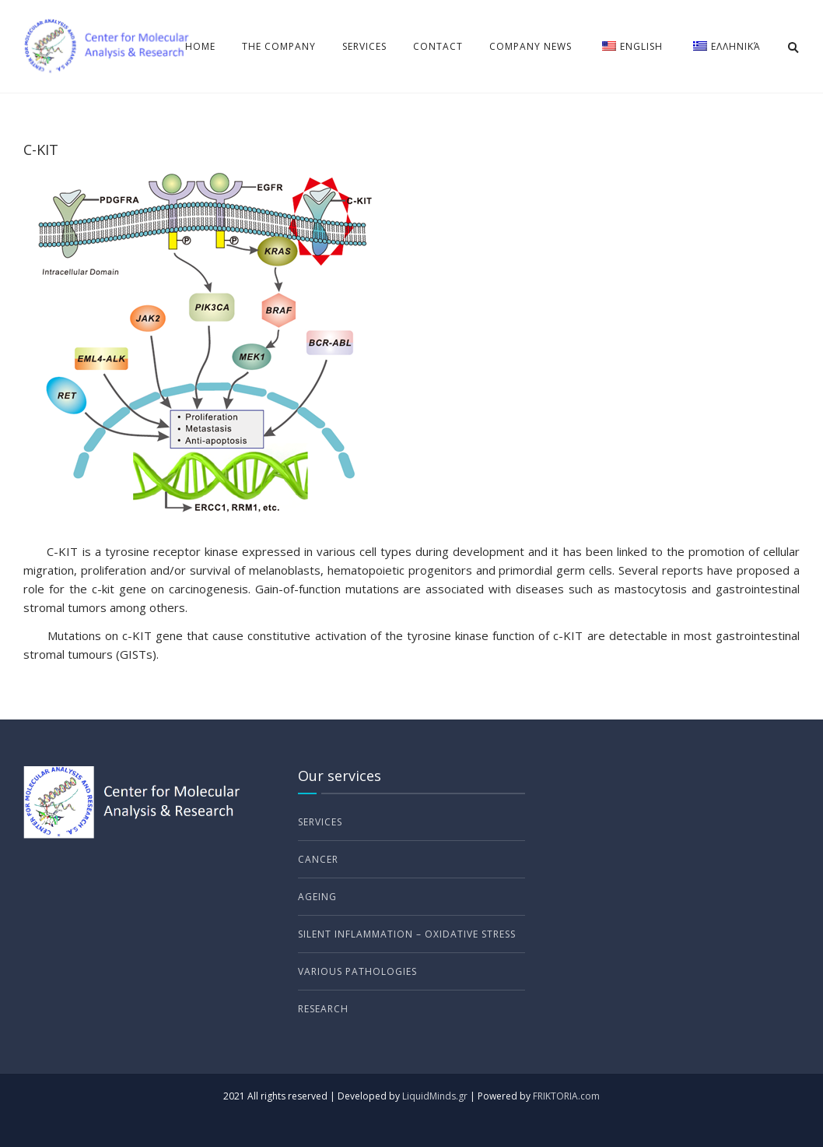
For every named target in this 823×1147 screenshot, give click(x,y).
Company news (530, 46)
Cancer (318, 859)
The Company (279, 46)
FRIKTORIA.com (566, 1096)
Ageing (317, 896)
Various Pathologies (357, 971)
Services (364, 46)
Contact (438, 46)
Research (323, 1008)
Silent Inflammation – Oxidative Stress (407, 934)
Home (200, 46)
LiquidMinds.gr (435, 1096)
